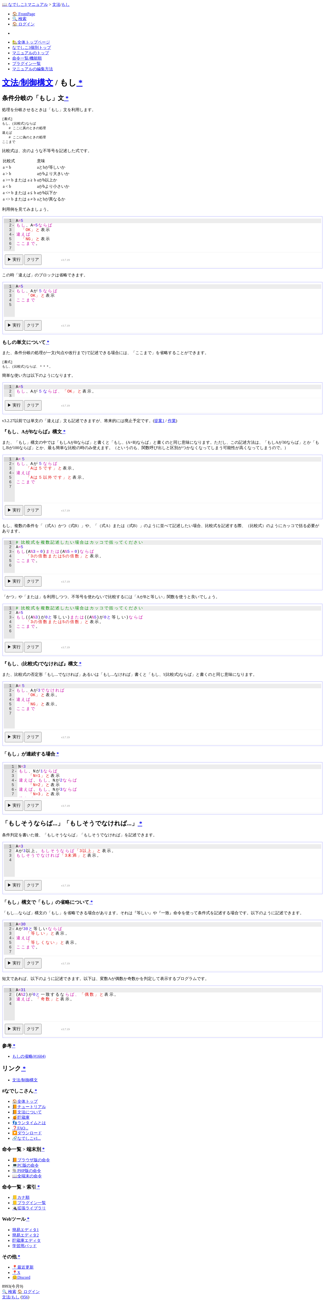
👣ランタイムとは (29, 1125)
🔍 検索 (19, 19)
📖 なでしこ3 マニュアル (25, 4)
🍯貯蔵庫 (21, 1119)
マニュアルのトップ (30, 53)
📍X (16, 1274)
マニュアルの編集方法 (32, 69)
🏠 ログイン (23, 24)
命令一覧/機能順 (27, 58)
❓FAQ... (20, 1130)
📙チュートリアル (29, 1109)
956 (25, 1299)
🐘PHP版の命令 (26, 1173)
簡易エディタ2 (25, 1237)
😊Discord (21, 1279)
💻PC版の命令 (25, 1167)
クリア (33, 261)
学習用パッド (24, 1248)
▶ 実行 (14, 261)
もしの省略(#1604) (29, 1058)
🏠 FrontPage (23, 14)
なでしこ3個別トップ (31, 47)
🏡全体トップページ (31, 42)
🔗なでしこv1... (26, 1140)
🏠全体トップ (25, 1103)
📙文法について (27, 1114)
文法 (56, 4)
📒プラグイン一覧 (29, 1205)
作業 (172, 423)
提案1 (159, 423)
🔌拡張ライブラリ (29, 1210)
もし (65, 4)
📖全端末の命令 (27, 1178)
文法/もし (10, 1299)
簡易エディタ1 (25, 1232)
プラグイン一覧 (26, 63)
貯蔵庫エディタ (26, 1242)
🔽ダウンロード (27, 1135)
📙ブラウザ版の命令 (31, 1162)
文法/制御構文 (27, 82)
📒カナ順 (21, 1199)
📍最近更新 (23, 1269)
